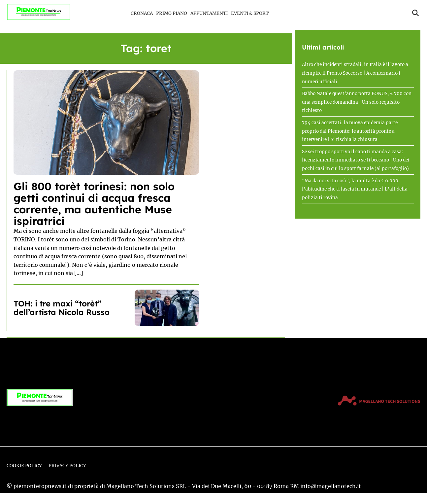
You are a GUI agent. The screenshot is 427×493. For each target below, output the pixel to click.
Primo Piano (171, 13)
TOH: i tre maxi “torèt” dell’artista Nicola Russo (62, 308)
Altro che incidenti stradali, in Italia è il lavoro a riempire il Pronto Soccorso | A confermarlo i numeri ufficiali (355, 73)
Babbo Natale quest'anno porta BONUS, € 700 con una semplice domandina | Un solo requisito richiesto (356, 102)
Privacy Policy (67, 466)
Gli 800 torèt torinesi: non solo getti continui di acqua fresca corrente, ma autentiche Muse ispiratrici (94, 204)
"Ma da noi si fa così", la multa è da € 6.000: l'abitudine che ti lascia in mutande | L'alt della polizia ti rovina (355, 189)
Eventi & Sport (250, 13)
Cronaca (142, 13)
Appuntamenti (209, 13)
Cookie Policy (24, 466)
